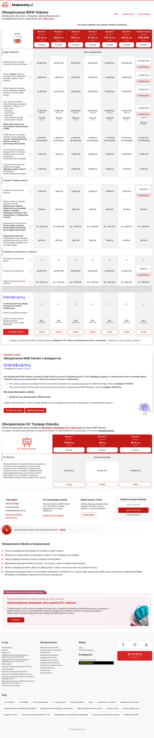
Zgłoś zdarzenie (46, 673)
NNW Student (45, 653)
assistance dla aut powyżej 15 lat (36, 714)
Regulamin (6, 653)
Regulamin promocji (35, 410)
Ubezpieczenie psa (47, 668)
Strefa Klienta (45, 670)
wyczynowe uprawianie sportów (106, 714)
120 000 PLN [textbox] (143, 61)
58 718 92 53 (135, 654)
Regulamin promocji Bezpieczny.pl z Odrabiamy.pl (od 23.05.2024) (15, 656)
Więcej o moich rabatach (53, 515)
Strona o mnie (11, 517)
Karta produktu (144, 14)
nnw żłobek (24, 702)
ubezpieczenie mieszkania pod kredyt (20, 708)
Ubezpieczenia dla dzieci (49, 648)
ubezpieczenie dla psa (129, 702)
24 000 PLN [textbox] (143, 75)
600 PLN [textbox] (143, 269)
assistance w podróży (106, 702)
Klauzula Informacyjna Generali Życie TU (17, 674)
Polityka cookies (8, 669)
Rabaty (63, 530)
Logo (81, 648)
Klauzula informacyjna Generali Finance (16, 667)
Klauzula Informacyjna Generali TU (14, 672)
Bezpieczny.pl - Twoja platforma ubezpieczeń (17, 5)
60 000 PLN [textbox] (143, 89)
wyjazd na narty (10, 714)
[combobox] (143, 61)
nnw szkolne (9, 702)
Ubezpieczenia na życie (49, 660)
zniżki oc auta (112, 708)
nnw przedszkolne (40, 702)
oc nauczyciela (59, 702)
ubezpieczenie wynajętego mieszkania (56, 708)
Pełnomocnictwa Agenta (11, 686)
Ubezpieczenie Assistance (50, 663)
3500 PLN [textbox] (143, 189)
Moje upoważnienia (13, 514)
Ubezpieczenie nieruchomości (51, 665)
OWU (116, 14)
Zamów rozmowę (133, 510)
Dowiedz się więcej (14, 410)
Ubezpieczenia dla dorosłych (51, 650)
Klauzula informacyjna (133, 515)
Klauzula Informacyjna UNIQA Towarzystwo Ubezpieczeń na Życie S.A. (18, 682)
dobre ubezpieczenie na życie (89, 708)
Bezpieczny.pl (7, 648)
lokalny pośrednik (131, 714)
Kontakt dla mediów (86, 650)
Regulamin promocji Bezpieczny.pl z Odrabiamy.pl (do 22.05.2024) (15, 661)
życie (91, 702)
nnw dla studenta (77, 702)
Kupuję (41, 45)
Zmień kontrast (86, 663)
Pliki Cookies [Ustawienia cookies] (6, 664)
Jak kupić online (15, 332)
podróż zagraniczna (131, 708)
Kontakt (5, 650)
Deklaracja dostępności (87, 660)
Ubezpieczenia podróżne (49, 655)
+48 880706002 (12, 507)
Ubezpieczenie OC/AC (48, 658)
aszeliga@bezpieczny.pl (15, 510)
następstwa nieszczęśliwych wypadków (71, 714)
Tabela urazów (128, 14)
